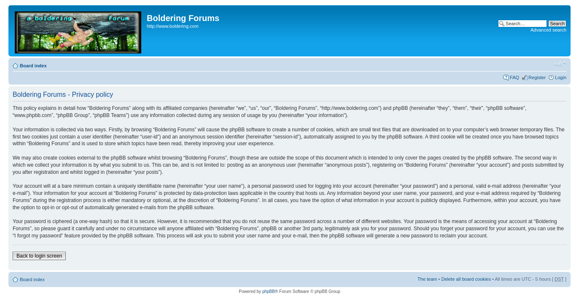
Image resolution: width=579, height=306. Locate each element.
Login (560, 77)
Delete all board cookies (465, 279)
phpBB (268, 291)
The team (427, 279)
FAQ (514, 77)
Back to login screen (39, 256)
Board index (33, 65)
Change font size (560, 64)
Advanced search (548, 29)
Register (537, 77)
